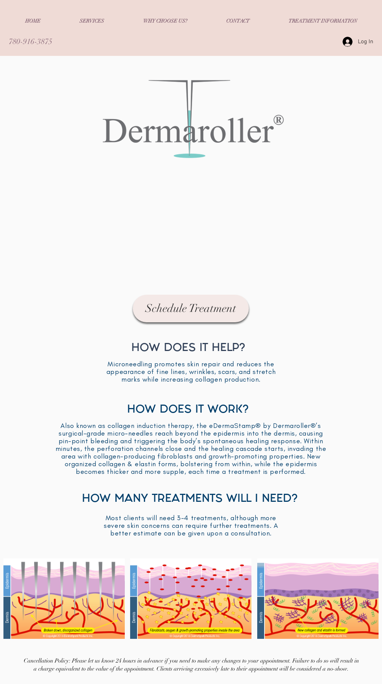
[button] (92, 21)
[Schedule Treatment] (191, 308)
